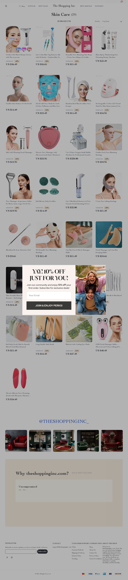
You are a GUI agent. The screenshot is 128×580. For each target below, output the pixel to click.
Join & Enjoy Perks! (48, 305)
